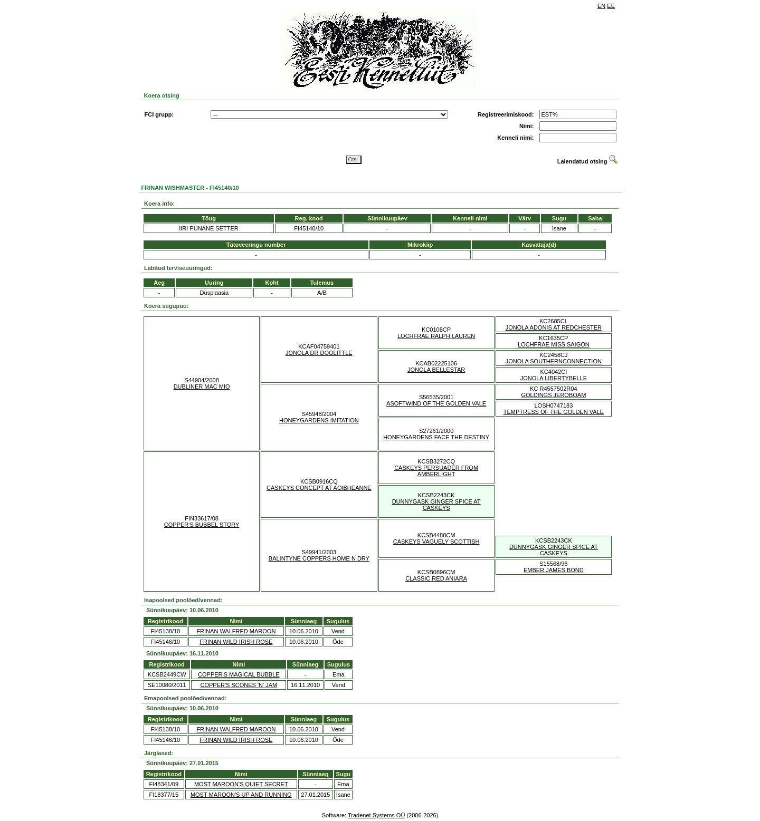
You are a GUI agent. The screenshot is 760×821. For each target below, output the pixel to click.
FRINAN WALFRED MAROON (236, 631)
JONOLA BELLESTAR (436, 369)
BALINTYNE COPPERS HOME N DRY (319, 558)
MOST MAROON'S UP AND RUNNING (241, 794)
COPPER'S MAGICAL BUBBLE (239, 674)
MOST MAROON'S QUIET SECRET (241, 784)
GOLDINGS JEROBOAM (553, 395)
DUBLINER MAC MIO (202, 386)
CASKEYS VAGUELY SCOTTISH (436, 541)
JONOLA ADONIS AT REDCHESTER (554, 327)
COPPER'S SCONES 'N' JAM (239, 685)
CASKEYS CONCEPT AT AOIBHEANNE (319, 488)
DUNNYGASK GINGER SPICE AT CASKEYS (436, 504)
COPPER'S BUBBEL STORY (202, 524)
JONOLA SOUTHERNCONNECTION (554, 361)
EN (601, 6)
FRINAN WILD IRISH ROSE (236, 642)
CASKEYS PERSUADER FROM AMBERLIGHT (436, 471)
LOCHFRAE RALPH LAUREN (436, 336)
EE (611, 6)
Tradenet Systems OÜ (376, 815)
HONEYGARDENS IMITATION (319, 420)
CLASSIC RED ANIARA (436, 578)
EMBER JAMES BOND (554, 570)
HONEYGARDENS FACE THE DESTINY (436, 437)
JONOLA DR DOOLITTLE (319, 353)
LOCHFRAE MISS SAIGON (554, 344)
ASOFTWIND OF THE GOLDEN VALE (436, 403)
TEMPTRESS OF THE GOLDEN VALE (554, 412)
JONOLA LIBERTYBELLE (553, 378)
